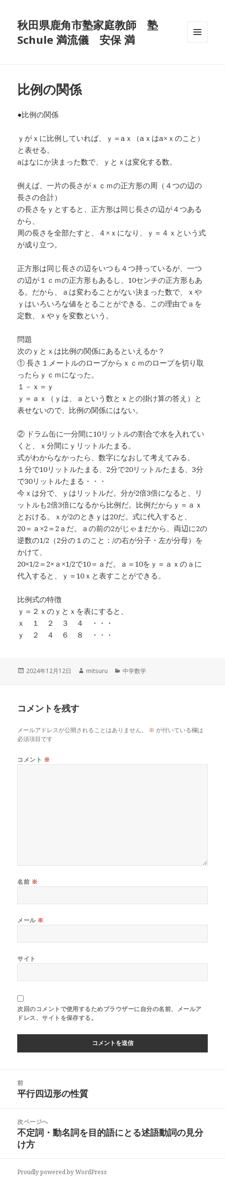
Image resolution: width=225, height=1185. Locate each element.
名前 (27, 882)
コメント (33, 759)
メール (30, 920)
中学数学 (134, 671)
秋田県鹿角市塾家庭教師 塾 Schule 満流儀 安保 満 (87, 32)
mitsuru (97, 671)
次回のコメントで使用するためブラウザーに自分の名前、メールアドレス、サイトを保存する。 (109, 1013)
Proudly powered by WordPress (62, 1172)
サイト (26, 958)
